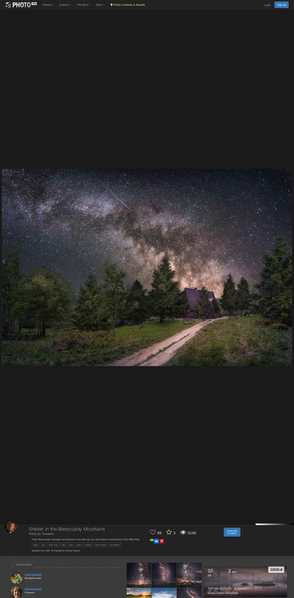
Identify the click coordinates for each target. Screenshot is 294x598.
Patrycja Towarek (41, 534)
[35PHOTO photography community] (21, 5)
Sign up (281, 4)
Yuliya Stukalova (33, 574)
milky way (53, 545)
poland (88, 545)
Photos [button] (48, 4)
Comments (23, 564)
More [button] (100, 4)
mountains (115, 545)
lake (63, 545)
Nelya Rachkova (33, 589)
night (35, 545)
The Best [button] (83, 4)
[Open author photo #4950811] (164, 575)
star (71, 545)
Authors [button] (65, 4)
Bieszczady (100, 545)
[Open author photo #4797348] (189, 575)
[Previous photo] (3, 261)
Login (267, 5)
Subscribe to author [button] (232, 532)
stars (79, 545)
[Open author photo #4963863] (139, 575)
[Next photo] (290, 261)
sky (43, 545)
